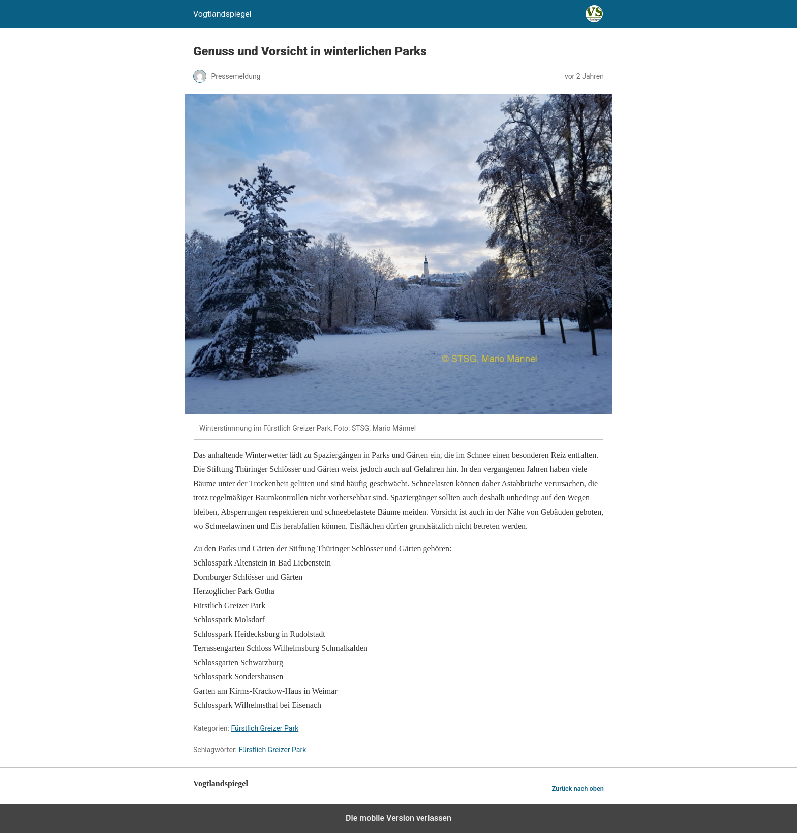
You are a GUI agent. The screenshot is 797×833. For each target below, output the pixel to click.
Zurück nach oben (577, 788)
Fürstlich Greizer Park (264, 728)
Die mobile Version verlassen (398, 818)
